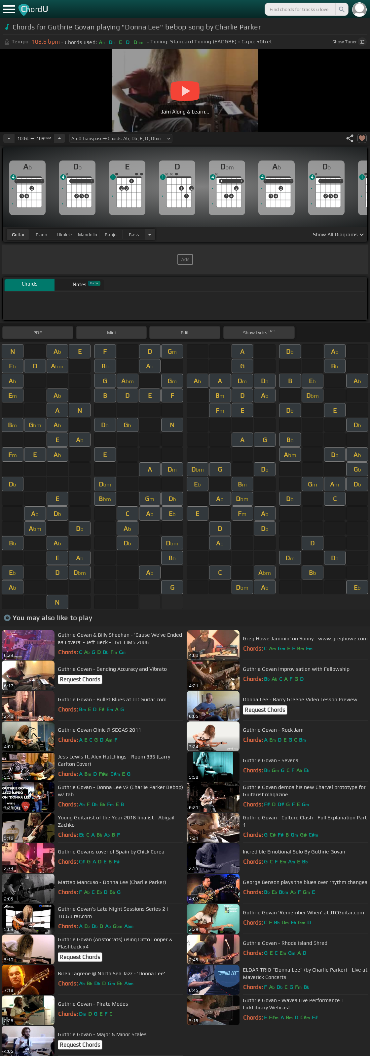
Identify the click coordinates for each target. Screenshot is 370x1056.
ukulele (64, 234)
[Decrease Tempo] (9, 138)
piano (41, 234)
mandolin (87, 234)
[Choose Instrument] (150, 234)
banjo (111, 234)
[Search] (341, 9)
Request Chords (80, 679)
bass (134, 234)
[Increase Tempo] (59, 138)
